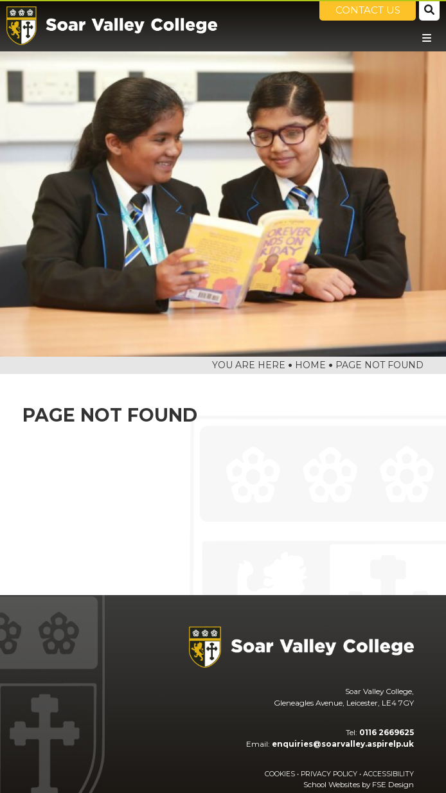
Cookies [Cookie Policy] (280, 774)
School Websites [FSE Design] (331, 784)
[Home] (111, 25)
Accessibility (388, 774)
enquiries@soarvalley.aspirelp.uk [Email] (343, 744)
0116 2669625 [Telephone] (386, 732)
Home (310, 365)
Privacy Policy (329, 774)
